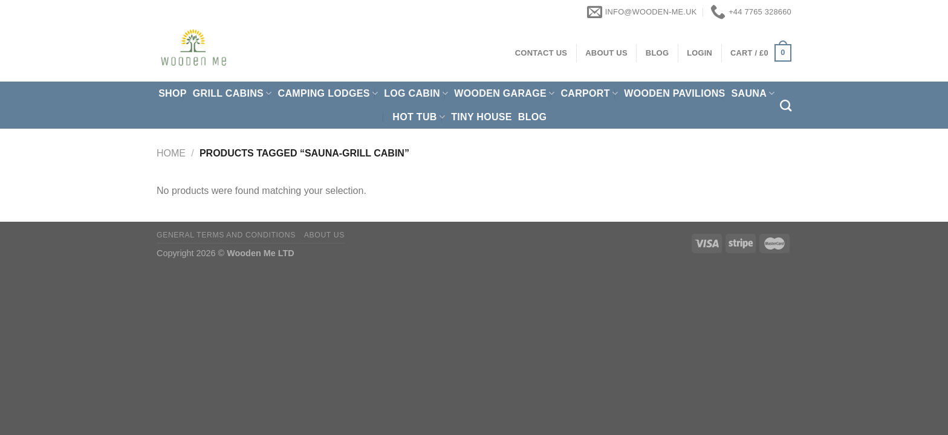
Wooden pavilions (674, 93)
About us (324, 235)
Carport (589, 93)
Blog (532, 117)
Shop (172, 93)
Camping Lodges (328, 93)
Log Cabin (416, 93)
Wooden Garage (504, 93)
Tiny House (481, 117)
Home (171, 153)
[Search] (785, 105)
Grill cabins (232, 93)
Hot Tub (418, 117)
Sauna (753, 93)
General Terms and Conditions (226, 235)
